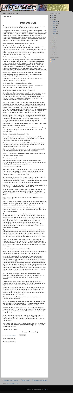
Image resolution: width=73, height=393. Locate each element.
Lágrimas (55, 37)
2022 (53, 17)
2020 (53, 40)
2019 (53, 42)
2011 (53, 50)
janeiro (54, 33)
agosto (54, 25)
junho (54, 27)
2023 (53, 15)
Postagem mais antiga (40, 380)
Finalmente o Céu (57, 35)
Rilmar (53, 59)
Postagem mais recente (10, 380)
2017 (53, 46)
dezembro (55, 21)
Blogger (45, 389)
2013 (53, 48)
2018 (53, 44)
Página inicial (25, 380)
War (53, 61)
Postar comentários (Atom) (13, 383)
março (54, 29)
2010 (53, 52)
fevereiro (55, 31)
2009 (53, 54)
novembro (55, 23)
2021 (53, 19)
